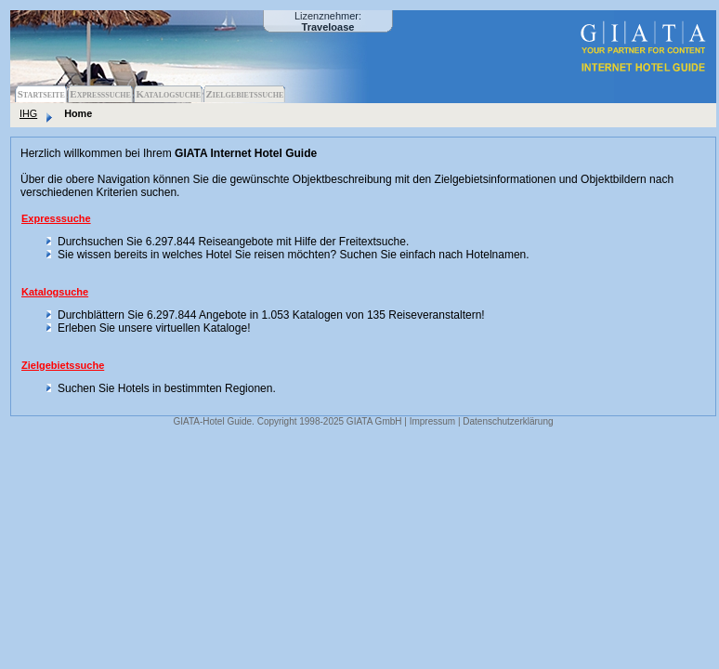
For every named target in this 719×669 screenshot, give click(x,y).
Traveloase (328, 27)
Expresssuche (100, 93)
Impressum (432, 421)
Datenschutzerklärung (508, 421)
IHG (28, 113)
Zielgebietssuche (244, 93)
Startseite (41, 93)
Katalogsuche (168, 93)
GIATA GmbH (374, 421)
